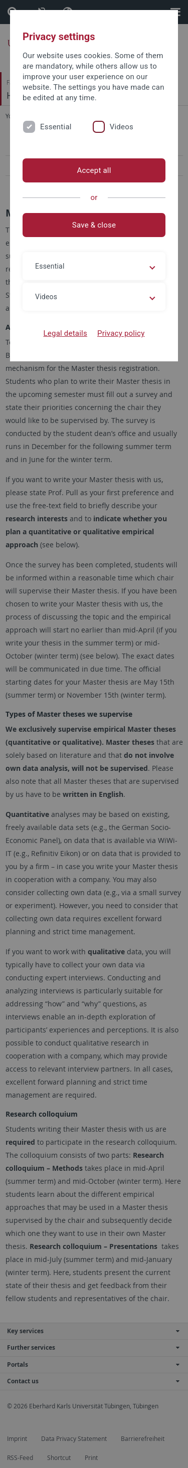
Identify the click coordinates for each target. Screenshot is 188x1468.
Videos (121, 126)
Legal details (65, 333)
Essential (56, 126)
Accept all (94, 170)
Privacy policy (121, 333)
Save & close (94, 225)
